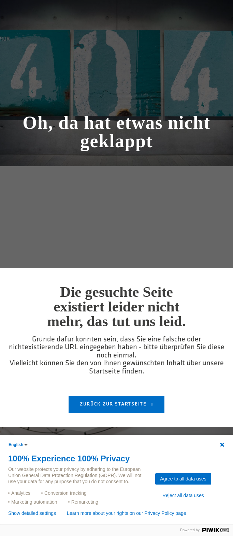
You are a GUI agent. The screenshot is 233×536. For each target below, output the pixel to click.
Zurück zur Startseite (114, 404)
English (19, 444)
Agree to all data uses (183, 478)
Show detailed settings (32, 513)
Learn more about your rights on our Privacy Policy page (126, 513)
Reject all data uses (183, 495)
